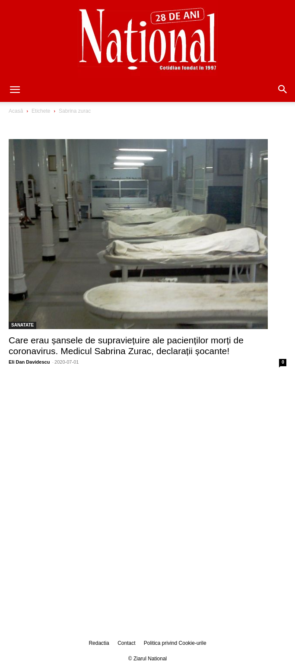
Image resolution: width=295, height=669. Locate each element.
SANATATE (22, 325)
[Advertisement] (148, 438)
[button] (15, 90)
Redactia (99, 643)
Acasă (16, 111)
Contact (126, 643)
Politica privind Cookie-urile (175, 643)
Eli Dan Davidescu (29, 362)
